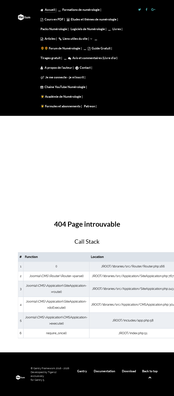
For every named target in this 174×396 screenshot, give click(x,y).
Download (129, 371)
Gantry (82, 371)
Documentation (104, 371)
